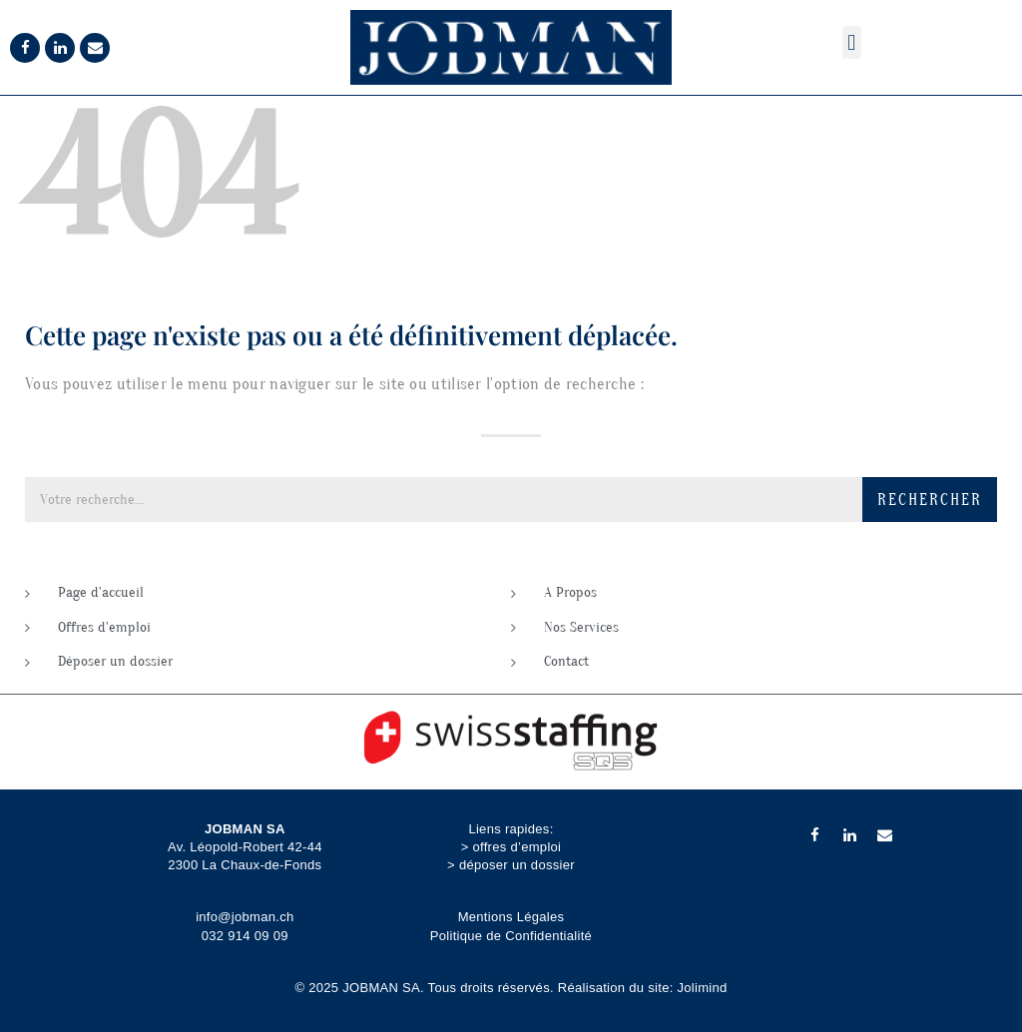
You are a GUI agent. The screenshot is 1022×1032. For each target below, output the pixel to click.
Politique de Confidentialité (511, 935)
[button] (851, 42)
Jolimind (703, 987)
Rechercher (929, 500)
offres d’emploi (516, 846)
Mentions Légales (511, 916)
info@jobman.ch (244, 916)
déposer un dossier (517, 864)
